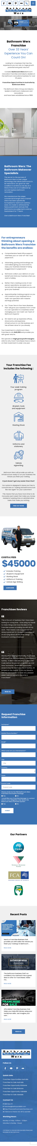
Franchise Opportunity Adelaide (15, 1092)
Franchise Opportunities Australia (15, 1080)
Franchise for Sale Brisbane (13, 1089)
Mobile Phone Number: (9, 734)
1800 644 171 (26, 3)
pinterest (15, 3)
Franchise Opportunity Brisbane (15, 1086)
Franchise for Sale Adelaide (13, 1095)
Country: (4, 768)
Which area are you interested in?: (13, 751)
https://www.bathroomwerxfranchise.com (18, 1109)
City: (2, 760)
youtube (9, 3)
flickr (21, 3)
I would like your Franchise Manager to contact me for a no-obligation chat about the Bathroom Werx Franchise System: (18, 800)
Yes (3, 796)
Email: (3, 742)
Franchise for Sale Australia (13, 1083)
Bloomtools (15, 1133)
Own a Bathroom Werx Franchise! (17, 216)
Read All (8, 692)
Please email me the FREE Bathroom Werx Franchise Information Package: (15, 793)
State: (3, 776)
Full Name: (5, 725)
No (17, 796)
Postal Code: (5, 784)
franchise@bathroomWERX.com (15, 1107)
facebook (3, 3)
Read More (7, 948)
